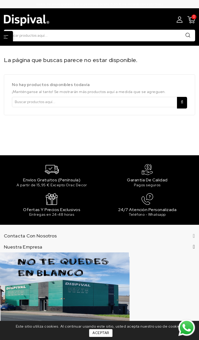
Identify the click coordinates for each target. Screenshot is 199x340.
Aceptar (101, 333)
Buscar (188, 35)
